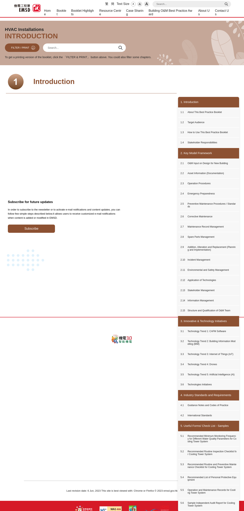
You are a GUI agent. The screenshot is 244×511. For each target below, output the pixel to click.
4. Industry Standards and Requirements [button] (205, 395)
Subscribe (31, 228)
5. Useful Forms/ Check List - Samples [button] (204, 425)
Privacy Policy (112, 426)
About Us (76, 426)
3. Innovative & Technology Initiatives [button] (203, 321)
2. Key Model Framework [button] (196, 153)
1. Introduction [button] (189, 102)
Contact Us (93, 426)
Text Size (123, 3)
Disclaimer (130, 426)
